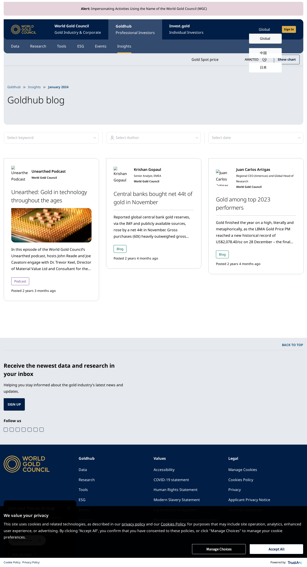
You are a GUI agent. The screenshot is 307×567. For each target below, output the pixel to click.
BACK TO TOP (292, 345)
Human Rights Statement (176, 490)
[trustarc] (295, 562)
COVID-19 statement (171, 479)
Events (101, 46)
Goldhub (135, 30)
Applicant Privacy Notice (249, 500)
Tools (62, 46)
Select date (221, 137)
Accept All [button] (276, 549)
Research (38, 46)
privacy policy (133, 524)
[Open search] (241, 29)
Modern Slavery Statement (177, 500)
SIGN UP (14, 404)
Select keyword (20, 137)
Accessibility (164, 469)
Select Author (127, 137)
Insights (125, 46)
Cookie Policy (12, 562)
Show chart (287, 59)
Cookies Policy (240, 479)
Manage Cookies (242, 469)
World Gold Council (78, 30)
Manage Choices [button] (219, 549)
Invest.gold (187, 30)
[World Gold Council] (23, 29)
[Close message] (73, 504)
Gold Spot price (204, 59)
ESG (81, 46)
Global (264, 29)
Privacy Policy (31, 562)
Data (15, 46)
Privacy (234, 490)
